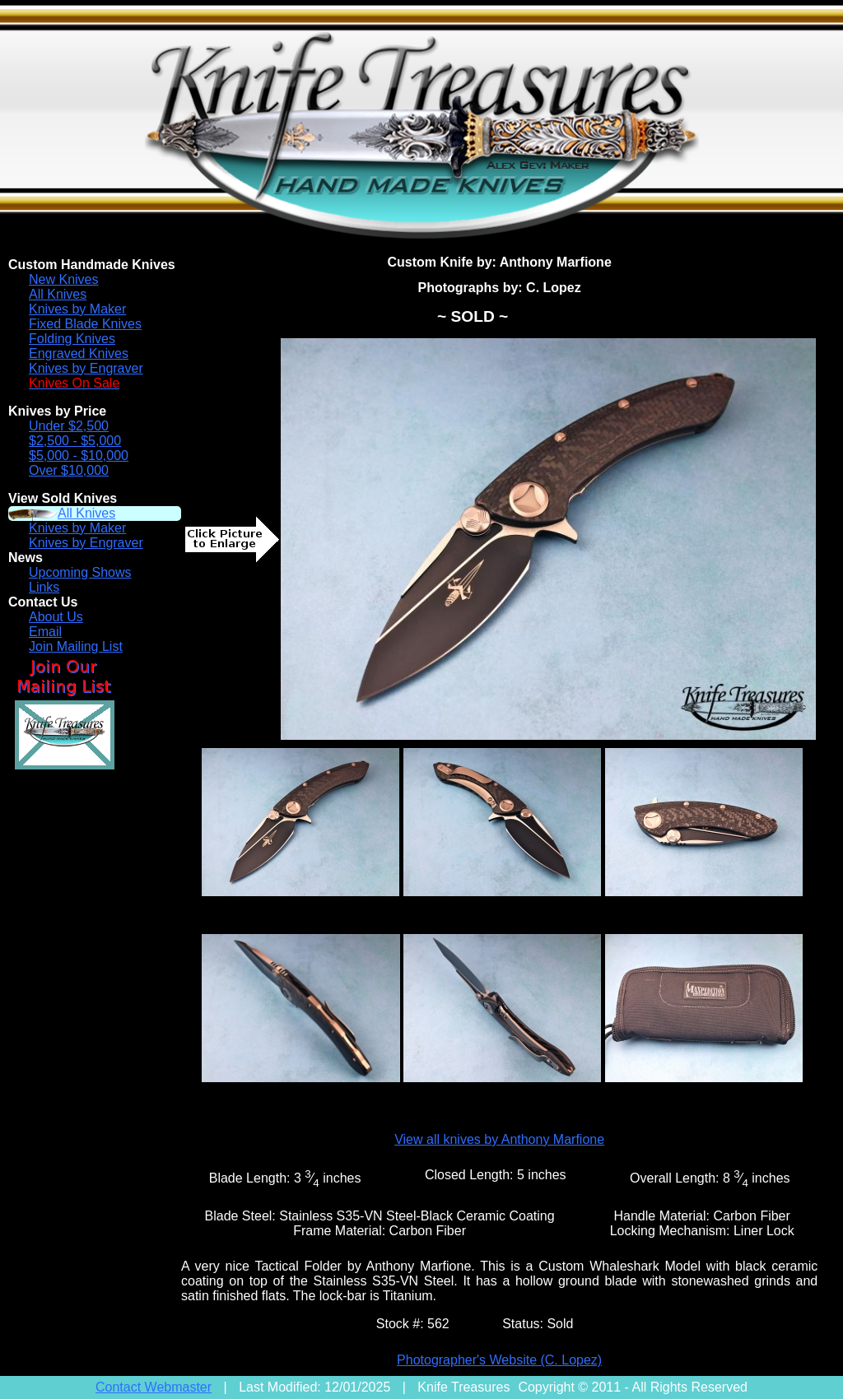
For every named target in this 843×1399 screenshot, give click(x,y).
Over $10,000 (69, 470)
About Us (56, 617)
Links (44, 587)
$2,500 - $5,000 (75, 441)
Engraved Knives (78, 353)
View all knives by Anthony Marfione (499, 1139)
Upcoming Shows (80, 572)
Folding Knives (72, 339)
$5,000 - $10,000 (78, 455)
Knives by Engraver (86, 368)
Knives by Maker (77, 309)
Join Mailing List (76, 646)
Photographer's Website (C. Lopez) (499, 1360)
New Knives (63, 279)
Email (45, 632)
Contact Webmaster (153, 1387)
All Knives (57, 294)
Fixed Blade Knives (85, 324)
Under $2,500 (69, 426)
